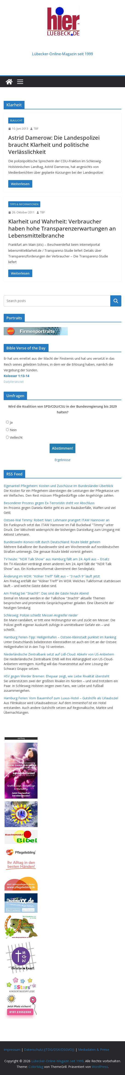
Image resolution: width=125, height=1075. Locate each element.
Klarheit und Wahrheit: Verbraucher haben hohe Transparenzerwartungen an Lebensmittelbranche (62, 228)
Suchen (115, 300)
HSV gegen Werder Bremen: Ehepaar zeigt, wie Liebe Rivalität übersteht (56, 676)
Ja (11, 422)
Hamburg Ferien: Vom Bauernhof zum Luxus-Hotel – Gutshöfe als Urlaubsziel (61, 698)
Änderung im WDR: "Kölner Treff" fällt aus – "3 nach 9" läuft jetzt (52, 576)
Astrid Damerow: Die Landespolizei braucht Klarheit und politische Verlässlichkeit (54, 144)
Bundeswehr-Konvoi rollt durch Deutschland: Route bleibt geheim (52, 542)
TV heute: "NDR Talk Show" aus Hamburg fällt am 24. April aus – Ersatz (56, 559)
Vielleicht (16, 437)
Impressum (12, 1049)
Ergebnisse (62, 460)
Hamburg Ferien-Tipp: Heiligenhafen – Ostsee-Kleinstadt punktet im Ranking (60, 637)
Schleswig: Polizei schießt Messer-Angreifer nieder (41, 615)
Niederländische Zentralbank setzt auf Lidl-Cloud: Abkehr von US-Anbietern (59, 654)
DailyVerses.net (14, 382)
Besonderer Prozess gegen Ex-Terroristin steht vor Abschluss (49, 503)
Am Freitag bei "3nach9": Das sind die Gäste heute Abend (46, 593)
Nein (13, 430)
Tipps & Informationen (24, 204)
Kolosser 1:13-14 (16, 376)
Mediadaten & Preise (93, 1049)
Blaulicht (16, 120)
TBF (36, 129)
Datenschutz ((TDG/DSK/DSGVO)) (49, 1049)
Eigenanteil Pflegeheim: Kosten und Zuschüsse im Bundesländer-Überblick (58, 486)
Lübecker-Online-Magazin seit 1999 (62, 53)
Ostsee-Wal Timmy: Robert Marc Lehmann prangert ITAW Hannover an (56, 520)
